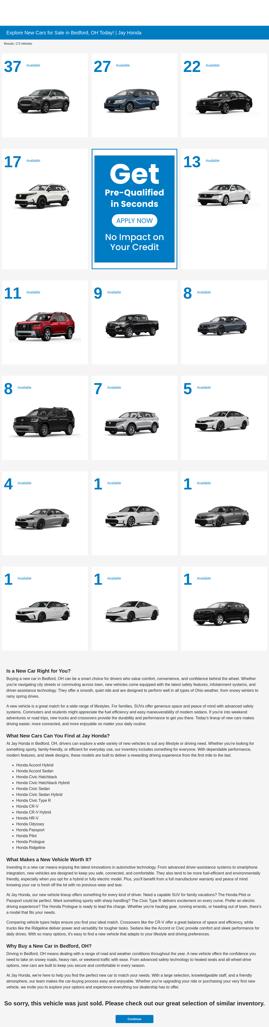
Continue (134, 1019)
